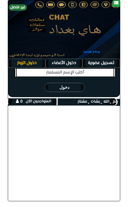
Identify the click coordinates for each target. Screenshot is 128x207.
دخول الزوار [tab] (27, 63)
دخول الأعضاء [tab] (64, 63)
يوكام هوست (91, 52)
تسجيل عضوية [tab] (101, 63)
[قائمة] (116, 3)
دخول (64, 87)
